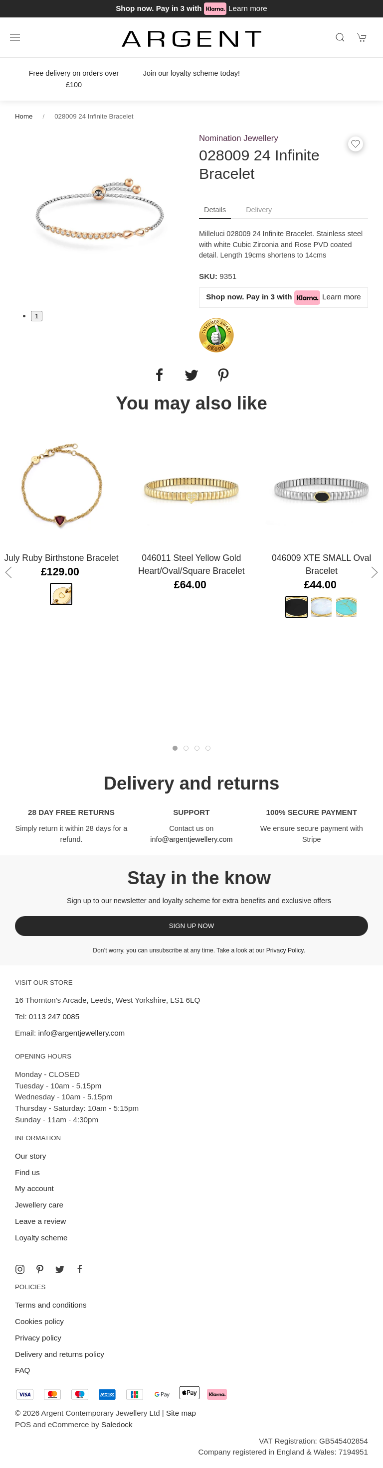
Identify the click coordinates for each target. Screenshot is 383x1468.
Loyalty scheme (41, 1237)
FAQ (22, 1370)
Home (23, 116)
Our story (30, 1156)
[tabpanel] (99, 215)
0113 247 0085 (54, 1016)
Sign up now (191, 926)
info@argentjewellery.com (191, 839)
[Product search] (340, 37)
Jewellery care (39, 1205)
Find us (27, 1172)
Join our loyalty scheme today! (191, 73)
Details (215, 210)
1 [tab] (36, 316)
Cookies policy (39, 1321)
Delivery (259, 210)
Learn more (247, 8)
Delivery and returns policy (59, 1354)
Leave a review (40, 1221)
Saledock (116, 1424)
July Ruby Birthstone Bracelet (61, 558)
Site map (181, 1413)
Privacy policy (38, 1338)
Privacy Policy (285, 950)
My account (34, 1188)
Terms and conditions (51, 1305)
